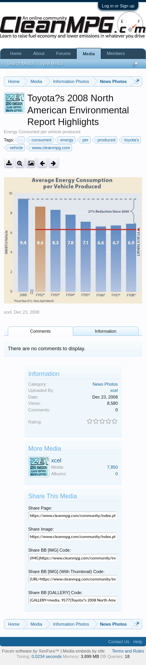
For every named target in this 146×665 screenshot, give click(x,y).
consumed (40, 139)
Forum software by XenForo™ (31, 651)
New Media (52, 63)
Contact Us (118, 641)
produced (105, 139)
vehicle (15, 147)
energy (66, 139)
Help (137, 641)
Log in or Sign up (118, 6)
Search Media (20, 63)
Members (116, 53)
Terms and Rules (128, 651)
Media (89, 53)
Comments (40, 331)
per (84, 139)
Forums (63, 53)
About (38, 53)
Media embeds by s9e (84, 651)
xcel (8, 312)
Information (105, 331)
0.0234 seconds (47, 656)
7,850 (112, 467)
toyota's (130, 139)
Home (15, 53)
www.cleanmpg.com (50, 147)
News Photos (105, 384)
